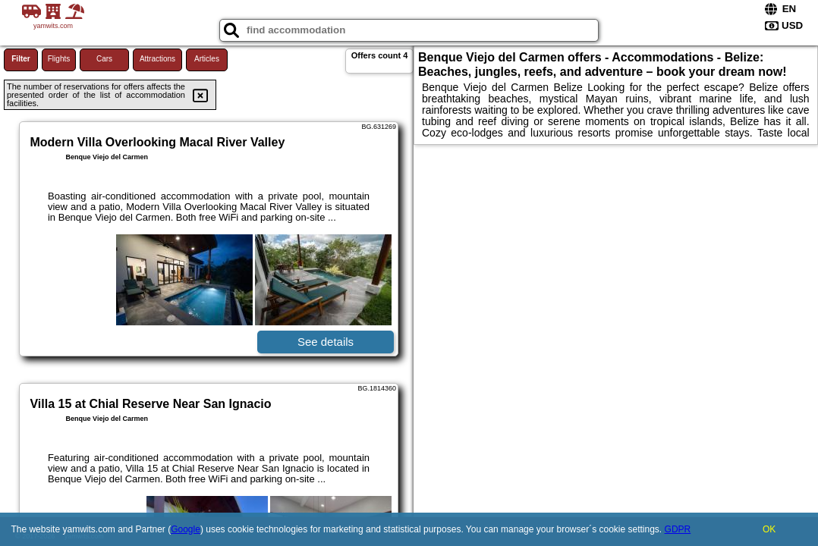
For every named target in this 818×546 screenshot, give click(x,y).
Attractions (157, 59)
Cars (104, 59)
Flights (59, 59)
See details (325, 341)
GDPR (678, 529)
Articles (206, 59)
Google (185, 529)
